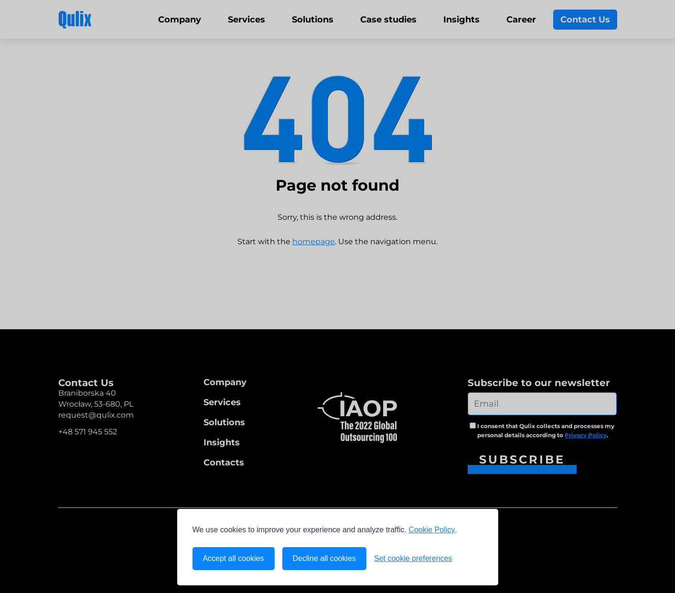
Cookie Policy (431, 530)
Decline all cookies (324, 558)
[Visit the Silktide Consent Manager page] (471, 558)
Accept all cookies (233, 558)
